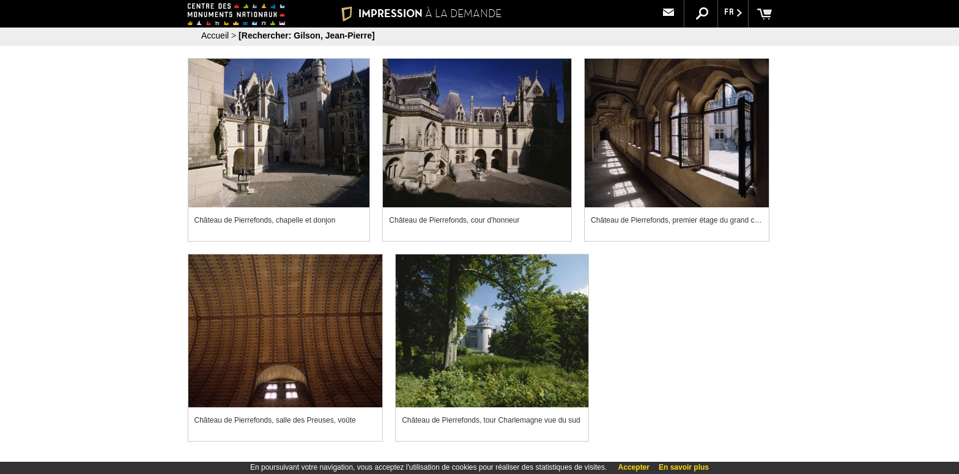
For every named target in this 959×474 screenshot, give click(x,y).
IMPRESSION (421, 13)
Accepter (634, 467)
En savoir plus (684, 467)
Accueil (215, 35)
